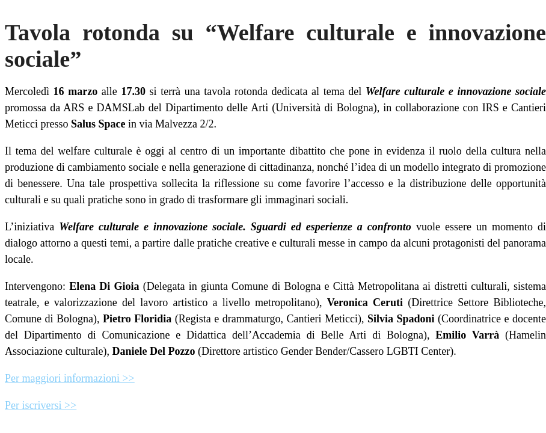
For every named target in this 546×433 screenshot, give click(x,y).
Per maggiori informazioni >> (70, 378)
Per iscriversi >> (40, 405)
